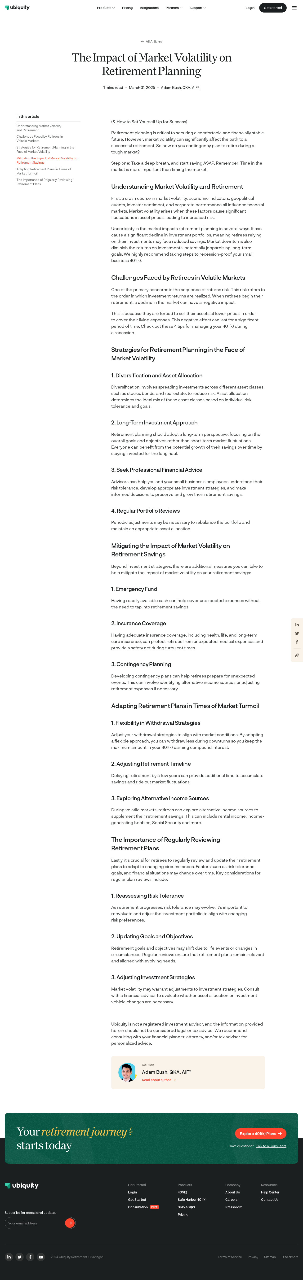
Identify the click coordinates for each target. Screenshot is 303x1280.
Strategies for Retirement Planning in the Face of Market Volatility (46, 149)
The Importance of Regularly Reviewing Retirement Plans (44, 182)
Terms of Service (230, 1257)
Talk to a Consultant (271, 1146)
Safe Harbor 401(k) (192, 1199)
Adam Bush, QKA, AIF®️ (180, 87)
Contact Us (269, 1199)
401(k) (182, 1192)
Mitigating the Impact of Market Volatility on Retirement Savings (47, 160)
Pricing (183, 1214)
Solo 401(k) (186, 1207)
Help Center (270, 1192)
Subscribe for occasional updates (30, 1212)
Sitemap (270, 1257)
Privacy (253, 1257)
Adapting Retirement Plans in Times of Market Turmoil (44, 171)
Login (250, 8)
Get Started (137, 1199)
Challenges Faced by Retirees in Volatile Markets (40, 139)
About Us (232, 1192)
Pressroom (233, 1207)
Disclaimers (290, 1257)
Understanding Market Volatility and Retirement (39, 128)
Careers (231, 1199)
